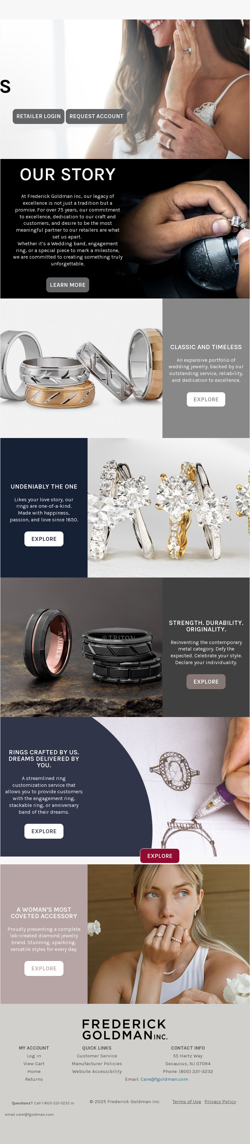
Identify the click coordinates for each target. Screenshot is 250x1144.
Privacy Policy (220, 1101)
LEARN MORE (68, 284)
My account (34, 1048)
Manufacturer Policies (97, 1063)
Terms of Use (187, 1101)
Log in (34, 1056)
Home (34, 1071)
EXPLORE (206, 399)
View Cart (34, 1063)
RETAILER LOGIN (38, 116)
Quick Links (97, 1048)
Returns (34, 1079)
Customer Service (97, 1056)
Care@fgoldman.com (164, 1079)
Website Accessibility (97, 1071)
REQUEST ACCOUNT (96, 116)
